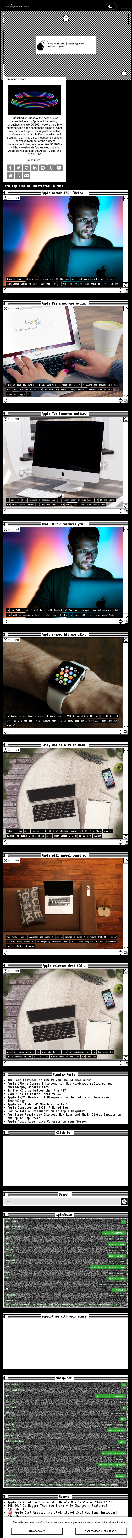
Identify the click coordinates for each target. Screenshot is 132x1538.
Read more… (34, 160)
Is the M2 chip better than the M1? (37, 1090)
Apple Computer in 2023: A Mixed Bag (38, 1107)
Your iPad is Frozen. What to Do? (35, 1094)
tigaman (60, 46)
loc (66, 1267)
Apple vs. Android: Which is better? (38, 1104)
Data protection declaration (101, 1531)
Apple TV (44, 150)
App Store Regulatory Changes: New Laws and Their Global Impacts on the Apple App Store (64, 1116)
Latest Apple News (76, 43)
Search (125, 1201)
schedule (49, 118)
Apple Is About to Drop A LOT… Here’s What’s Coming (51, 1502)
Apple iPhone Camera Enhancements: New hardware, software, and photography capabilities (60, 1085)
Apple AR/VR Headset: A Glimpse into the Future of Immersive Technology (58, 1099)
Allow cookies (37, 1531)
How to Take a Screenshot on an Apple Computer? (47, 1111)
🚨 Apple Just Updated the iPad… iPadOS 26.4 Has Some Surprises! (63, 1512)
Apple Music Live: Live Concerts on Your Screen (47, 1121)
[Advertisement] (66, 1160)
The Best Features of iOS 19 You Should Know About (50, 1080)
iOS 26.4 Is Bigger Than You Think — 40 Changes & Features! (57, 1506)
